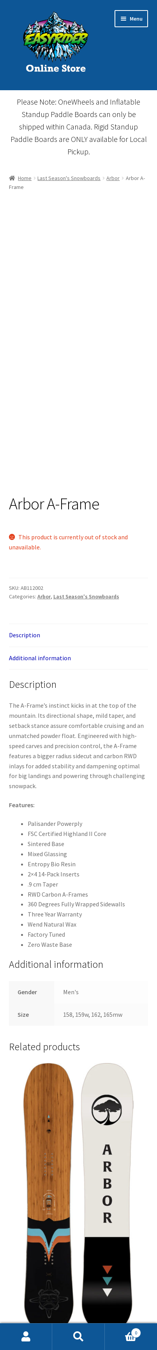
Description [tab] (24, 635)
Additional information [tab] (40, 658)
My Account (26, 1337)
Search (78, 1337)
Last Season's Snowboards (69, 178)
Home (25, 178)
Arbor (113, 178)
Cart (123, 1331)
